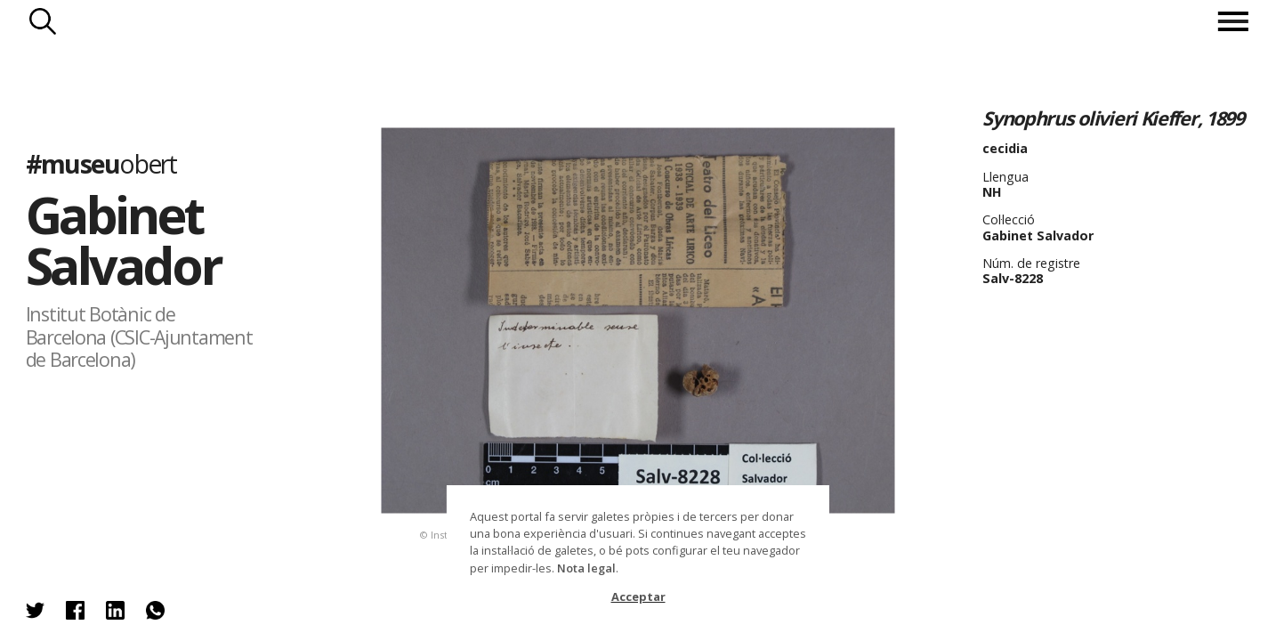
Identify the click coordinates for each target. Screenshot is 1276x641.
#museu (101, 162)
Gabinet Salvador (123, 239)
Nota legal (586, 568)
